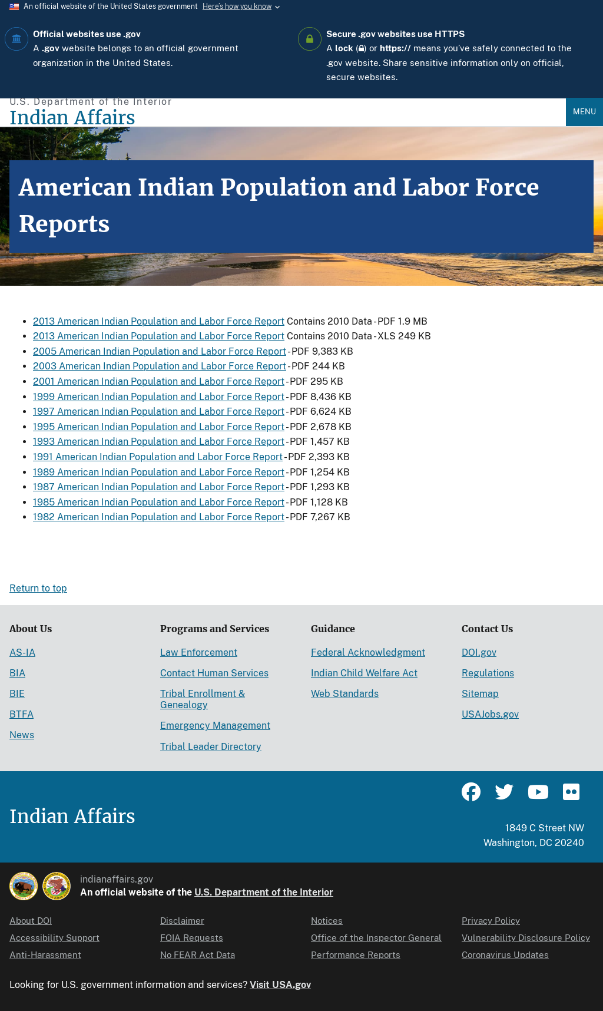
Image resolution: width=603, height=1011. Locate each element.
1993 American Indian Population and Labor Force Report (158, 441)
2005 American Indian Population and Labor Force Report (159, 351)
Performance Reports (355, 955)
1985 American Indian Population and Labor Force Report (158, 502)
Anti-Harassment (45, 955)
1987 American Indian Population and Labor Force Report (158, 487)
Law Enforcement (198, 652)
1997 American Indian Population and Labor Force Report (158, 411)
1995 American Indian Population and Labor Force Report (158, 426)
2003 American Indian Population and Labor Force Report (159, 366)
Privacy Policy (491, 921)
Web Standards (345, 693)
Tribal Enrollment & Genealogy (202, 699)
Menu (584, 111)
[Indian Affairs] (287, 118)
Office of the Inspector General (376, 938)
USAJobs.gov (490, 714)
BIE (17, 693)
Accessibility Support (54, 938)
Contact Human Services (214, 673)
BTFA (21, 714)
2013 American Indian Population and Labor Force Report (158, 321)
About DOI (30, 921)
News (21, 735)
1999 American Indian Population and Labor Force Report (158, 396)
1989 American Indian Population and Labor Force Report (158, 472)
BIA (17, 673)
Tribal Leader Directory (210, 746)
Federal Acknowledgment (368, 652)
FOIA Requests (191, 938)
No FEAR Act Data (197, 955)
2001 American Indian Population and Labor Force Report (158, 381)
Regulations (488, 673)
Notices (327, 921)
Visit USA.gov (280, 984)
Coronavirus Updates (505, 955)
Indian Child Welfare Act (364, 673)
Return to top (38, 588)
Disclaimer (182, 921)
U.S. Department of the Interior (263, 892)
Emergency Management (215, 725)
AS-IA (22, 652)
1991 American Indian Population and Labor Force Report (158, 456)
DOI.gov (479, 652)
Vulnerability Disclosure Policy (526, 938)
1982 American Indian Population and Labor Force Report (158, 517)
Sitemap (480, 693)
